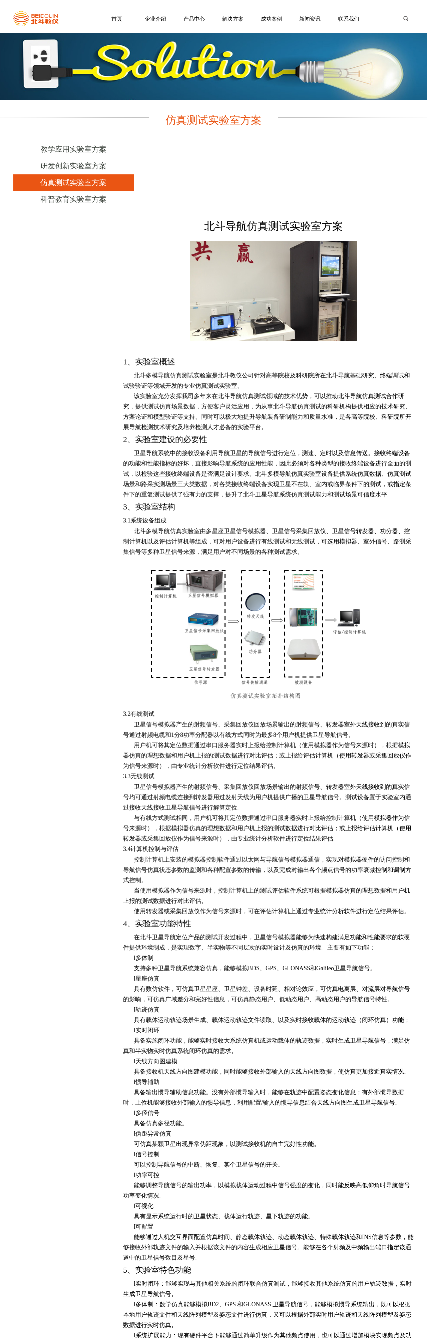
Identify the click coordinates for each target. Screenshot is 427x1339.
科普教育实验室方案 (69, 199)
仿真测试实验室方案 (69, 182)
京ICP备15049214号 (213, 1335)
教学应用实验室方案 (69, 149)
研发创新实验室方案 (69, 166)
